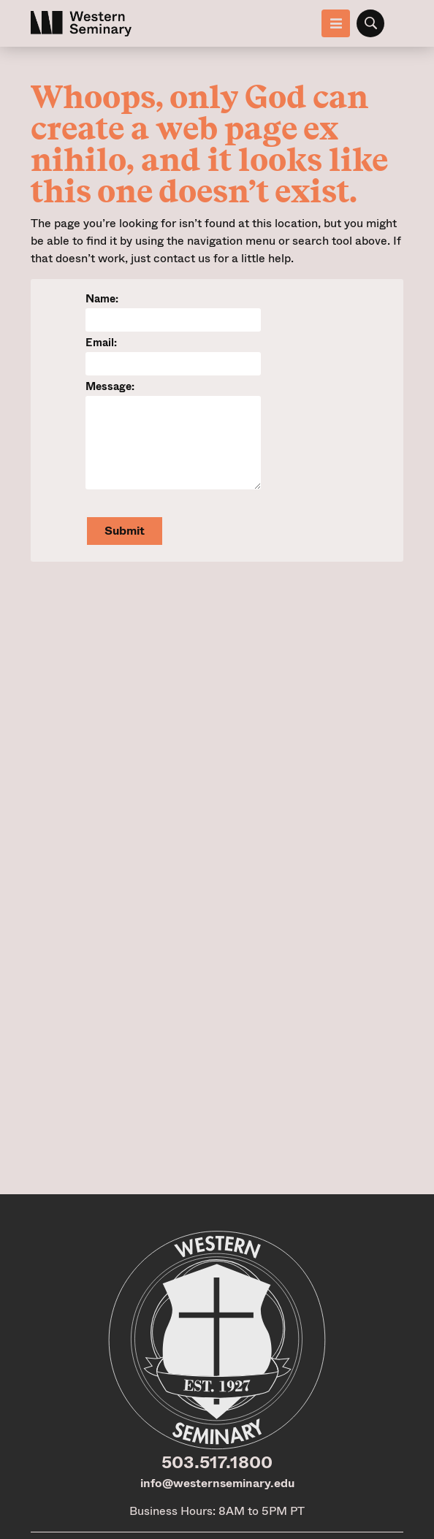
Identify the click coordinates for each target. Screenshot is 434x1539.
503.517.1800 (217, 1462)
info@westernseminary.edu (217, 1483)
